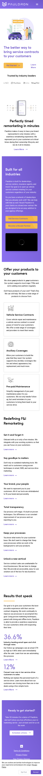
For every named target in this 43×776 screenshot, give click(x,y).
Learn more (10, 449)
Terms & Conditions (21, 751)
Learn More (33, 66)
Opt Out (23, 772)
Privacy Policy (21, 755)
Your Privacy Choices (21, 759)
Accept (36, 772)
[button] (13, 65)
